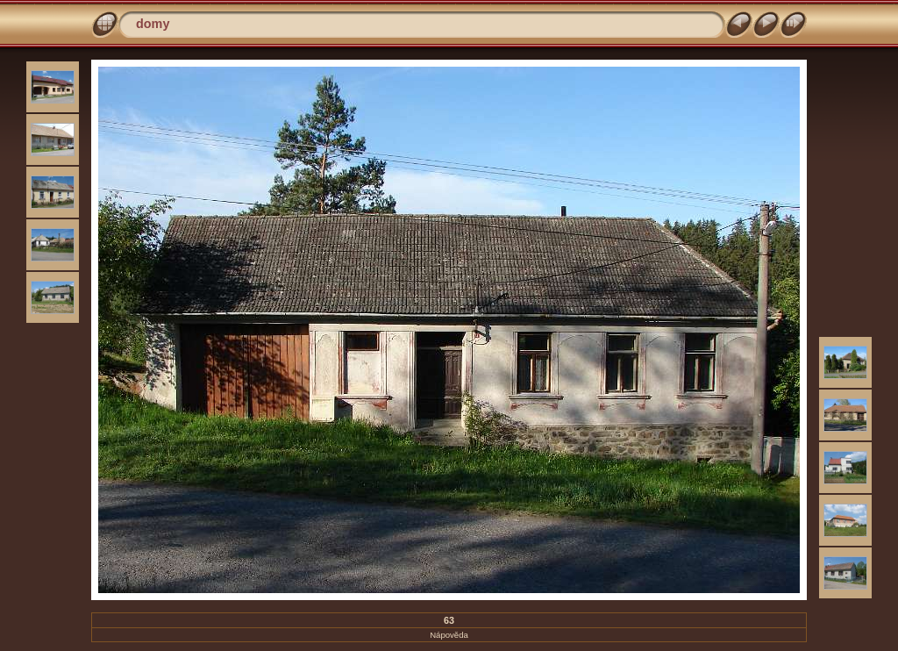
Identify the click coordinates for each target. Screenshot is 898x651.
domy (152, 24)
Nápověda (449, 635)
